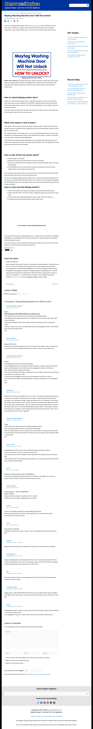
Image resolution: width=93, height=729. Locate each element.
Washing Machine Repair (13, 13)
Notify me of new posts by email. (15, 663)
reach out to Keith (17, 277)
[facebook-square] (41, 703)
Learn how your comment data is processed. (38, 674)
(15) (11, 293)
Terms (54, 716)
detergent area (10, 180)
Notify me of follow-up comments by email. (17, 660)
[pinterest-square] (44, 703)
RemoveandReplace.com (54, 710)
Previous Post (9, 284)
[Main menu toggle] (66, 5)
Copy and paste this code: (14, 670)
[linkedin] (48, 703)
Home (5, 13)
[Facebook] (8, 21)
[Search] (88, 5)
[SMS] (5, 21)
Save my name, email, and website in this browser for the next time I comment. (28, 657)
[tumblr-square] (54, 703)
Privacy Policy (47, 716)
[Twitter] (11, 21)
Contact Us (33, 716)
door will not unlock (34, 25)
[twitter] (38, 703)
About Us (40, 716)
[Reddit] (17, 21)
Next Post (55, 284)
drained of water (29, 133)
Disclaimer (60, 716)
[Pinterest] (14, 21)
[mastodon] (51, 703)
